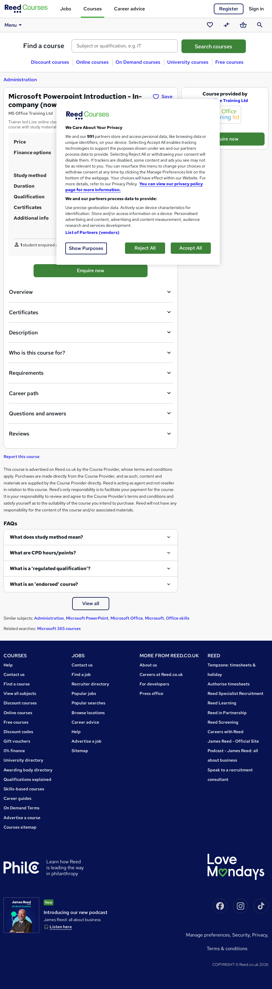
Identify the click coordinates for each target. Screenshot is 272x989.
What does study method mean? (46, 537)
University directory (23, 760)
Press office (151, 693)
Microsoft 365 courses (59, 628)
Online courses (92, 62)
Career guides (17, 798)
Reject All (145, 248)
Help (8, 665)
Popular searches (88, 703)
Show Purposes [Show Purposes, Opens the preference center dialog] (86, 248)
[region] (138, 182)
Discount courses (50, 62)
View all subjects (20, 693)
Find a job (81, 674)
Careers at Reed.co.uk (161, 674)
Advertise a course (22, 817)
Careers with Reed (225, 731)
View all (90, 603)
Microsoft (154, 618)
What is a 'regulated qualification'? (50, 568)
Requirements (91, 373)
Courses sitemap (20, 827)
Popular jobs (84, 693)
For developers (154, 684)
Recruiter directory (90, 684)
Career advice (129, 9)
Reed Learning (222, 703)
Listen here (61, 926)
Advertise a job (87, 741)
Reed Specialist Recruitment (235, 693)
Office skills (177, 618)
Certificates (91, 312)
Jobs (65, 9)
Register (228, 9)
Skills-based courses (24, 789)
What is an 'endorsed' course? (44, 584)
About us (148, 665)
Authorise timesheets (229, 684)
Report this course (21, 456)
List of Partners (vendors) (92, 232)
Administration (20, 79)
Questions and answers (91, 413)
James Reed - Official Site (233, 741)
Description (91, 332)
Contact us (14, 674)
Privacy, (260, 935)
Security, (242, 935)
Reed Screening (223, 722)
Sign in (256, 9)
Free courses (229, 62)
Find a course (43, 46)
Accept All (190, 248)
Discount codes (18, 731)
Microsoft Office (126, 618)
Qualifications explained (27, 779)
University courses (187, 62)
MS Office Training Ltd (225, 100)
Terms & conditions (227, 948)
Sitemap (80, 750)
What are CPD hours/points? (43, 553)
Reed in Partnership (227, 712)
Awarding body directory (28, 770)
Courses (92, 9)
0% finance (14, 750)
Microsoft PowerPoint (87, 618)
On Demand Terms (21, 808)
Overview (91, 292)
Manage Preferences (208, 935)
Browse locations (88, 712)
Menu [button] (14, 24)
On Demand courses (138, 62)
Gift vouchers (17, 741)
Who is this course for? (91, 352)
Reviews (91, 433)
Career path (91, 393)
